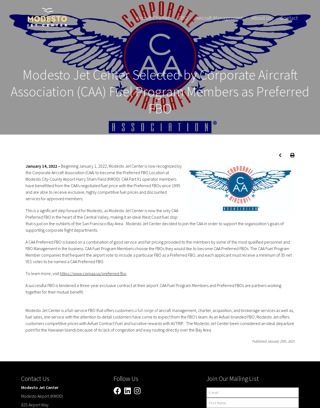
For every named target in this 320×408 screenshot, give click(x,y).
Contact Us (35, 378)
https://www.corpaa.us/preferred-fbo (93, 273)
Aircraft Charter (152, 17)
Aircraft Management (219, 17)
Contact (289, 17)
